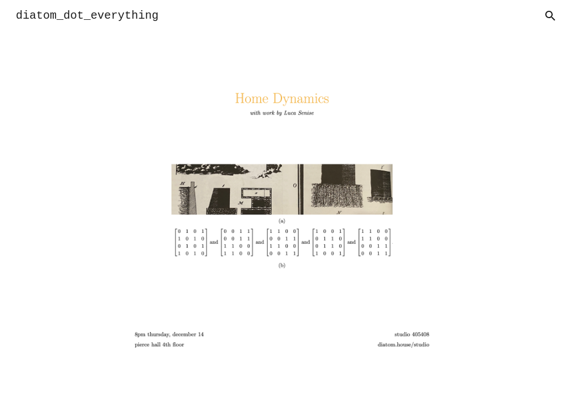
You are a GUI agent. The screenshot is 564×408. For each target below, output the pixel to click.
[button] (550, 15)
